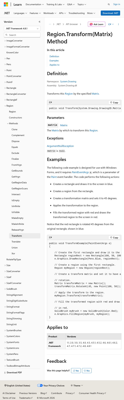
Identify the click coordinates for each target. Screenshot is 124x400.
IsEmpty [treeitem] (16, 200)
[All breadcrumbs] (50, 24)
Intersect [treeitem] (16, 194)
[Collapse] (39, 22)
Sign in (116, 4)
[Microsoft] (6, 4)
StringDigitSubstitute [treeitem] (16, 300)
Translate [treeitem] (16, 241)
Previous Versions (28, 393)
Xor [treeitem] (13, 253)
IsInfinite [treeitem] (16, 206)
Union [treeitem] (15, 247)
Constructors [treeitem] (15, 117)
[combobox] (22, 28)
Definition (54, 56)
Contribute (56, 393)
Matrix (95, 93)
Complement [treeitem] (18, 135)
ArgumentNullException (60, 146)
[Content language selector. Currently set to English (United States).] (17, 385)
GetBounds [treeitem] (17, 170)
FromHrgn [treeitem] (17, 164)
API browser (72, 24)
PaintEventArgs (80, 172)
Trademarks (25, 397)
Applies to (54, 64)
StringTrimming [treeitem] (14, 318)
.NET (58, 24)
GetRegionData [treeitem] (19, 182)
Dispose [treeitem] (15, 141)
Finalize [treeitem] (15, 158)
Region (69, 93)
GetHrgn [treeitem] (16, 176)
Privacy (69, 393)
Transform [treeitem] (17, 235)
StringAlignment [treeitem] (14, 294)
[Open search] (109, 4)
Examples (54, 60)
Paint (54, 176)
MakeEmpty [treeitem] (17, 217)
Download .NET (110, 13)
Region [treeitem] (12, 111)
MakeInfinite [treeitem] (18, 223)
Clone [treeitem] (14, 129)
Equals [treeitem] (15, 147)
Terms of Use (9, 397)
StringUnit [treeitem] (11, 324)
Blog (43, 393)
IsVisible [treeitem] (16, 212)
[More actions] (118, 24)
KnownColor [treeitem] (12, 52)
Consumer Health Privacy (91, 393)
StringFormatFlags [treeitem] (15, 312)
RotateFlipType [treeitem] (13, 259)
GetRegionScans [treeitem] (20, 188)
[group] (84, 108)
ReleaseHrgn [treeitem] (18, 229)
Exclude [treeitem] (15, 152)
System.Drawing (68, 81)
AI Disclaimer (9, 393)
